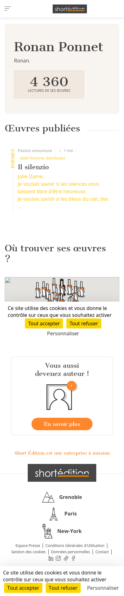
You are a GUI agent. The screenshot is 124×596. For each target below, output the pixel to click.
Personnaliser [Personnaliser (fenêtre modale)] (103, 587)
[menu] (8, 8)
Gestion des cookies (28, 551)
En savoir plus (62, 424)
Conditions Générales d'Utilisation (74, 545)
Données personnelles (70, 551)
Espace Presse (28, 545)
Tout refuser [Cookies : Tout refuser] (63, 587)
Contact (102, 551)
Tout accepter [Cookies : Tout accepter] (23, 587)
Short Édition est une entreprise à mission (62, 453)
